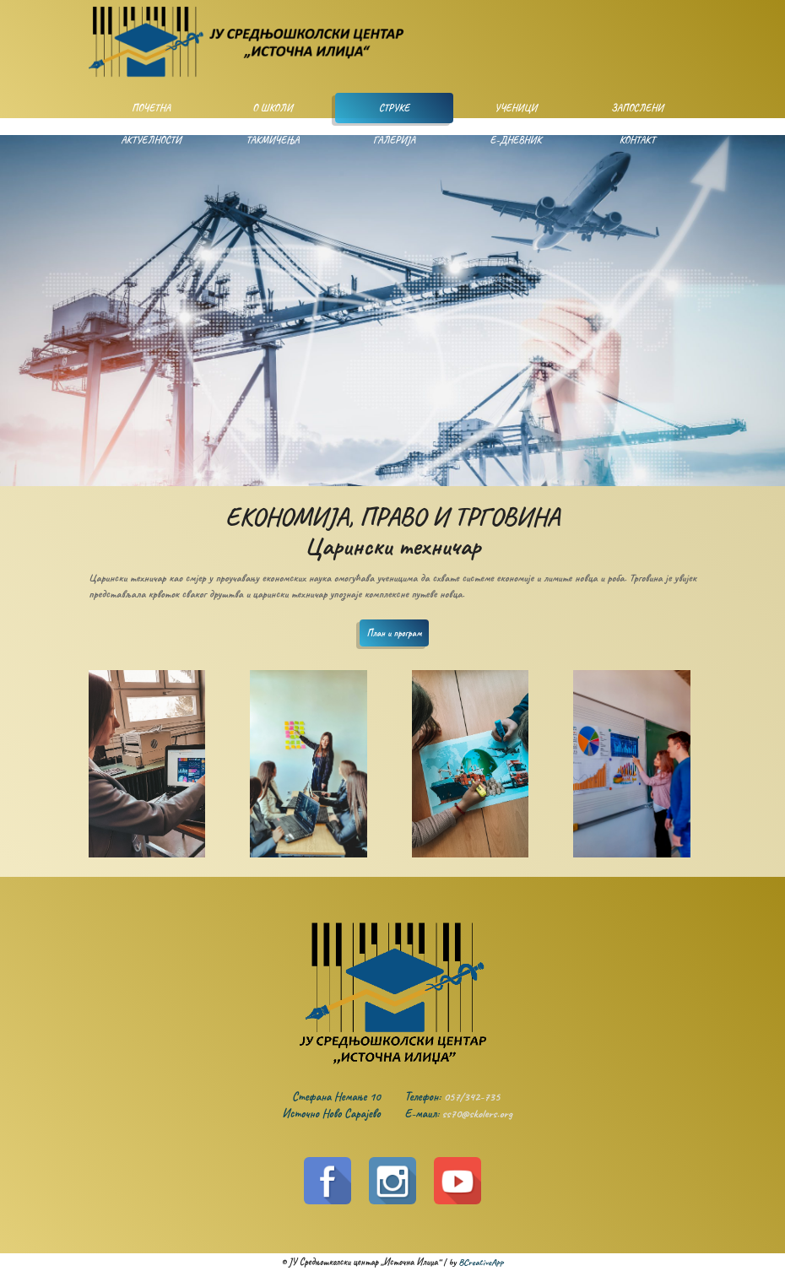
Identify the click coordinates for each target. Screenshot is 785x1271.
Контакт (637, 140)
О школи (272, 108)
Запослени (637, 108)
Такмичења (272, 140)
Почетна (151, 108)
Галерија (394, 140)
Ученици (516, 108)
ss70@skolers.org (477, 1113)
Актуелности (151, 140)
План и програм (394, 633)
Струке (394, 108)
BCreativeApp (480, 1262)
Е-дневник (516, 140)
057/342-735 (472, 1097)
